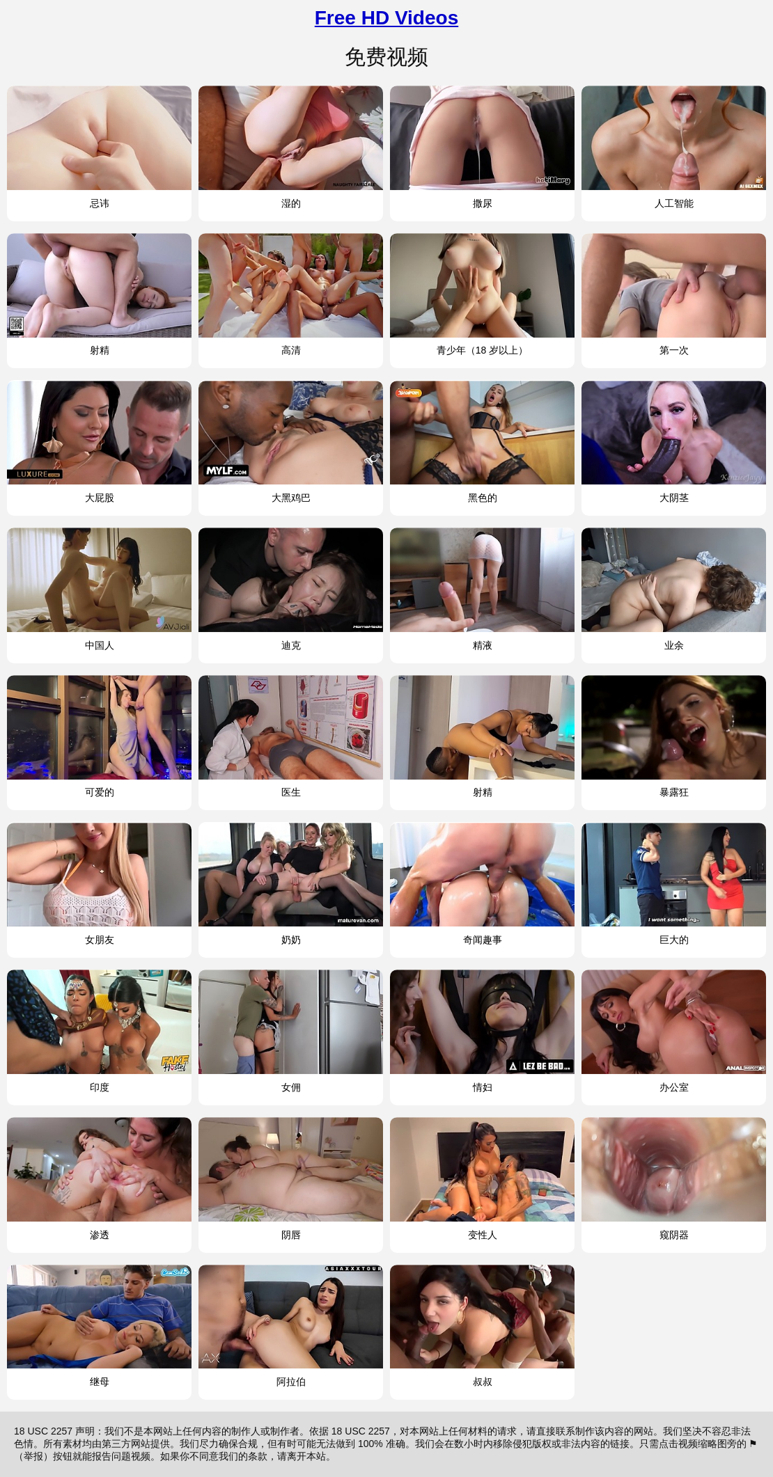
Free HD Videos (386, 18)
